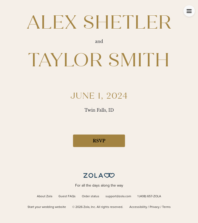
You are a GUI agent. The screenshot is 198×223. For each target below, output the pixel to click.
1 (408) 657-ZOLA (149, 196)
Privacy (155, 207)
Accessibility (138, 207)
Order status (90, 196)
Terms (166, 207)
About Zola (44, 196)
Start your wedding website (47, 207)
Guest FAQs (67, 196)
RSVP (99, 140)
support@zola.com (118, 196)
